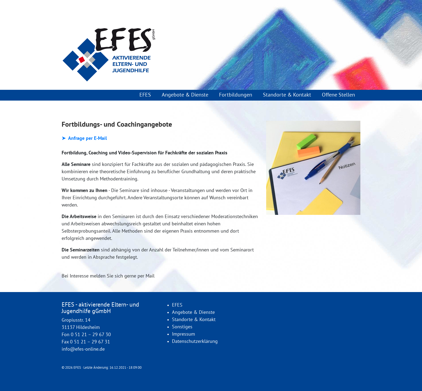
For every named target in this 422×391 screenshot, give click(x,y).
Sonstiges (182, 327)
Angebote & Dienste (185, 95)
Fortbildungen (235, 95)
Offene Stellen (338, 95)
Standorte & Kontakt (287, 95)
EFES (145, 95)
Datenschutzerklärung (195, 341)
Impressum (183, 334)
